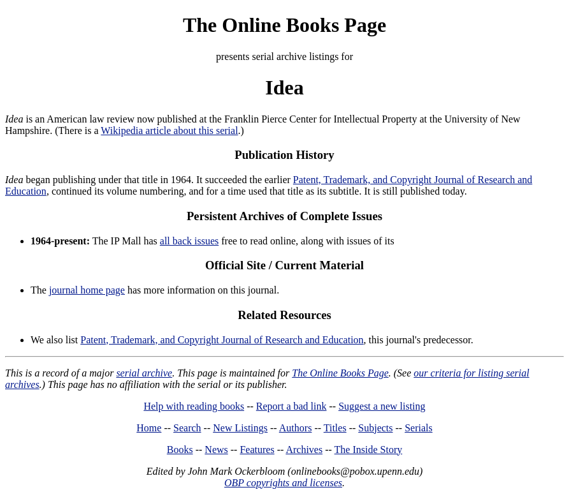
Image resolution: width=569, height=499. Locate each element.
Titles (335, 427)
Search (187, 427)
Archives (303, 449)
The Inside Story (369, 449)
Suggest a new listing (381, 406)
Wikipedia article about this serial (169, 130)
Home (148, 427)
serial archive (144, 373)
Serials (419, 427)
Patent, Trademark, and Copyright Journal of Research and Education (221, 339)
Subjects (375, 427)
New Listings (240, 427)
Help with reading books (193, 406)
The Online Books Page (284, 24)
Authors (295, 427)
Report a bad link (291, 406)
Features (257, 449)
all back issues (189, 240)
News (216, 449)
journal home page (87, 290)
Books (180, 449)
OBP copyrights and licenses (283, 482)
